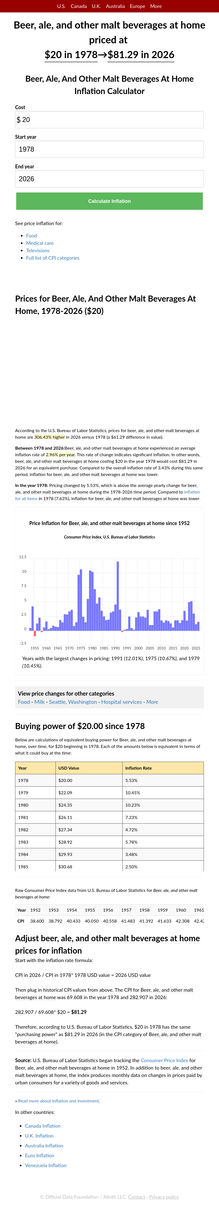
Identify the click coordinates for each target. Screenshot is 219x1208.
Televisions (37, 250)
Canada (79, 6)
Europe (137, 6)
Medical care (40, 243)
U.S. (61, 6)
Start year (25, 137)
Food (31, 235)
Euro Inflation (39, 1155)
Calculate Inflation (109, 201)
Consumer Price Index (164, 1060)
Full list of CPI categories (52, 258)
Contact (136, 1197)
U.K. (96, 6)
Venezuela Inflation (45, 1165)
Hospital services (121, 701)
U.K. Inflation (39, 1136)
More (156, 6)
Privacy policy (164, 1197)
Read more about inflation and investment (58, 1100)
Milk (39, 701)
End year (24, 166)
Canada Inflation (42, 1126)
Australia (115, 6)
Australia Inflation (44, 1145)
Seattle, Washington (73, 701)
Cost (20, 107)
